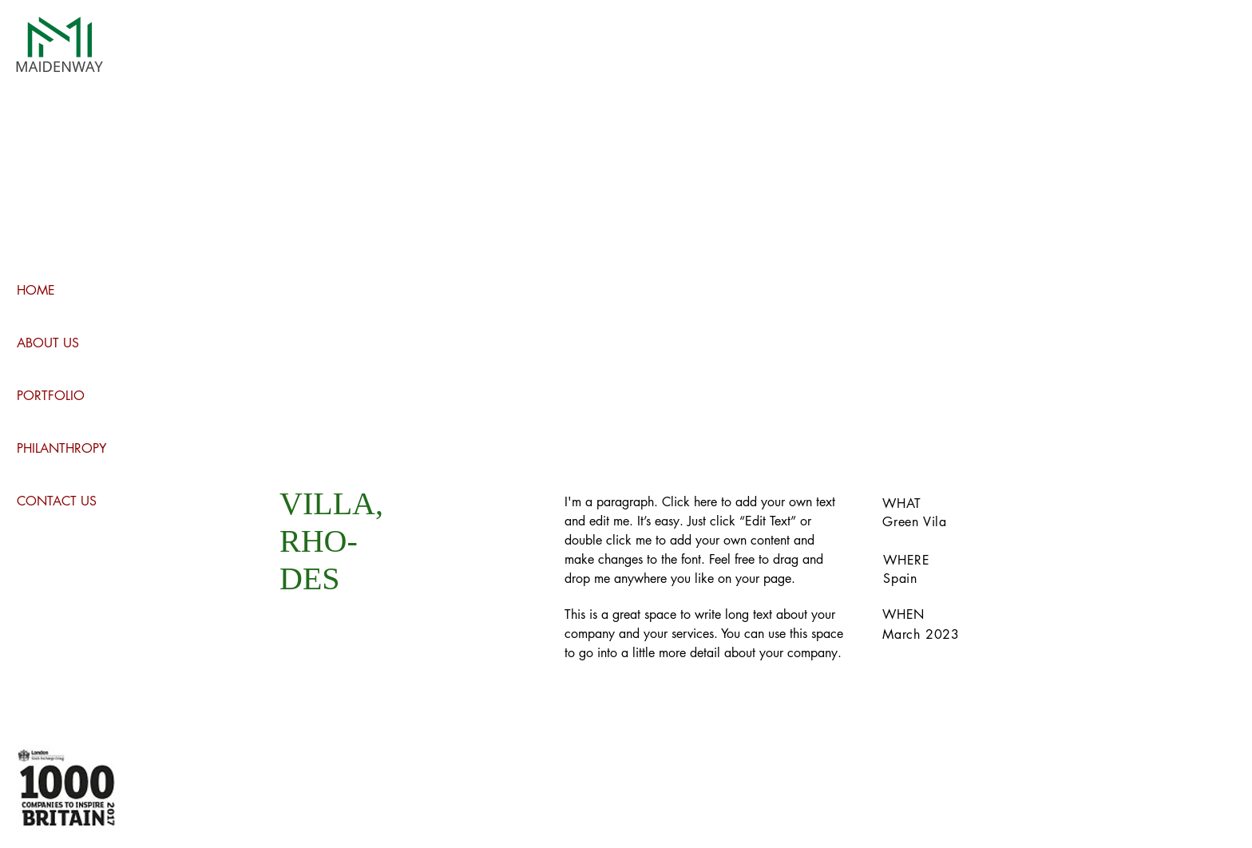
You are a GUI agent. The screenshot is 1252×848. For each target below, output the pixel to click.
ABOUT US (48, 343)
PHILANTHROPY (61, 448)
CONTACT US (57, 501)
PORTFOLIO (51, 395)
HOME (36, 290)
